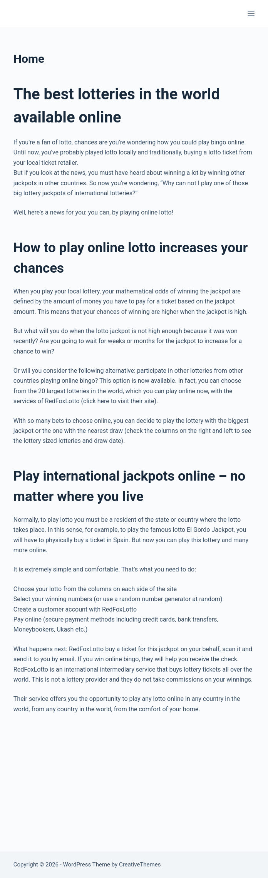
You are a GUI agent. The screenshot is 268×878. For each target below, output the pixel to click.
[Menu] (251, 13)
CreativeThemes (140, 864)
